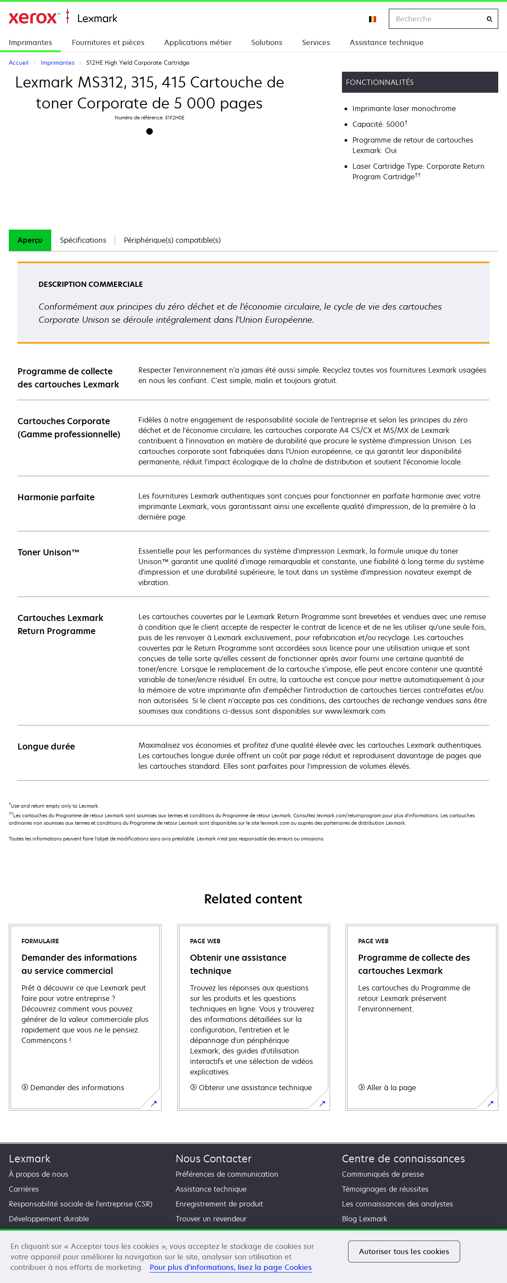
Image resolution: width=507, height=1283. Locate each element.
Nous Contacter (214, 1158)
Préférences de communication (227, 1174)
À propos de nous (38, 1174)
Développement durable (49, 1219)
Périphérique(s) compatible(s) (172, 240)
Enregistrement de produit (219, 1204)
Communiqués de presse (383, 1174)
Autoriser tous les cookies (404, 1251)
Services (316, 42)
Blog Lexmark (364, 1219)
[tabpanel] (253, 520)
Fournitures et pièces (108, 42)
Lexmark (29, 1158)
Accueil (63, 16)
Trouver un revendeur (211, 1219)
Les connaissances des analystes (397, 1204)
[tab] (30, 240)
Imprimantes (30, 42)
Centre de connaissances (403, 1158)
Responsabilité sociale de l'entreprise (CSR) (80, 1204)
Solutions (266, 42)
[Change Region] (373, 19)
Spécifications (83, 240)
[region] (253, 1256)
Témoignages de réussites (385, 1189)
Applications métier (198, 42)
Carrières (24, 1189)
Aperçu (30, 240)
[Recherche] (489, 19)
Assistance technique (387, 42)
